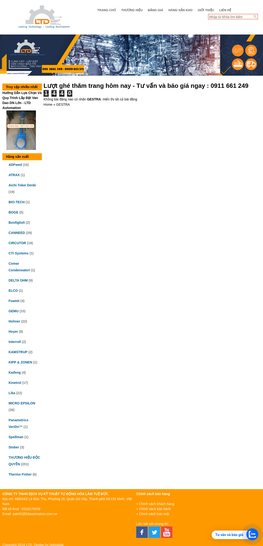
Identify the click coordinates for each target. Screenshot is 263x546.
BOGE (13, 212)
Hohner (14, 321)
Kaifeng (15, 372)
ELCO (13, 291)
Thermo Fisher (20, 474)
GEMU (14, 311)
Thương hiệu (132, 10)
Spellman (16, 437)
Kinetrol (15, 383)
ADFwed (15, 165)
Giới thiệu (206, 10)
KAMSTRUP (18, 352)
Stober (14, 447)
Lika (12, 393)
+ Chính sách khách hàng (155, 504)
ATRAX (14, 175)
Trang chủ (106, 10)
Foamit (14, 301)
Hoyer (13, 331)
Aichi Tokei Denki (22, 185)
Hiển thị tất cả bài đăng (120, 99)
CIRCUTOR (17, 243)
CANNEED (17, 233)
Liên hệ (225, 10)
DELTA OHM (18, 280)
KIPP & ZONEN (20, 362)
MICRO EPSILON (22, 403)
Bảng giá (155, 10)
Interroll (15, 342)
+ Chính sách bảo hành (153, 509)
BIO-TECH (17, 202)
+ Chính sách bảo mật (152, 514)
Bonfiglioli (17, 222)
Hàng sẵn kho (180, 10)
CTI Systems (19, 253)
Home (48, 104)
